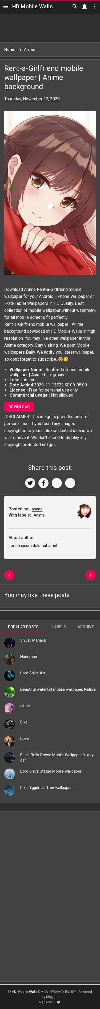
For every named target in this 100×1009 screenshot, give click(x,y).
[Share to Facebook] (43, 483)
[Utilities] (94, 6)
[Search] (75, 6)
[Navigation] (6, 6)
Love (24, 738)
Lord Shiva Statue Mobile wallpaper (50, 771)
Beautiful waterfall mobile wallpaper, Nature (58, 689)
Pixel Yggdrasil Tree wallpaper (46, 787)
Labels (59, 627)
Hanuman (28, 656)
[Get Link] (57, 483)
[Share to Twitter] (30, 483)
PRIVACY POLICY (63, 992)
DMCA (43, 992)
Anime (10, 345)
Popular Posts (23, 627)
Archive (86, 627)
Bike (23, 722)
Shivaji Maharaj (33, 640)
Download (19, 407)
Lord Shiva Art (32, 673)
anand (37, 509)
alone (25, 705)
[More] (70, 483)
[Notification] (84, 6)
